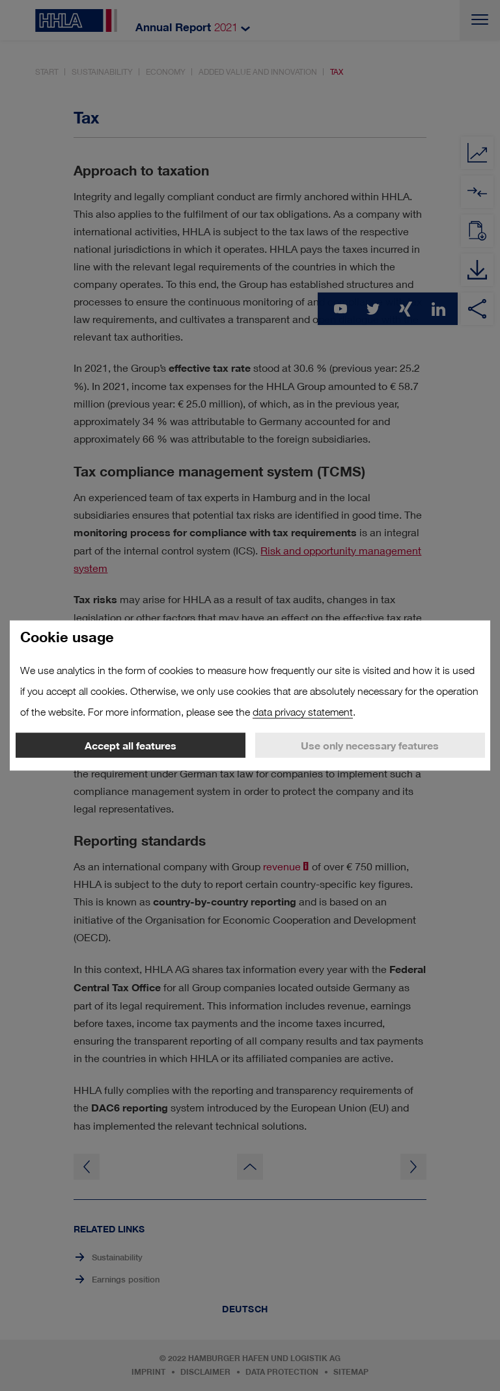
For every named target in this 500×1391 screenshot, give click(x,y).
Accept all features (130, 745)
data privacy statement (303, 712)
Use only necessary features (370, 745)
